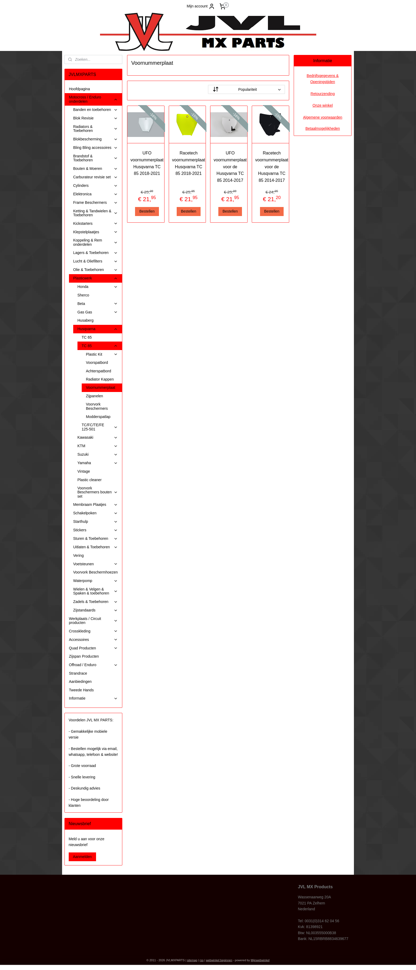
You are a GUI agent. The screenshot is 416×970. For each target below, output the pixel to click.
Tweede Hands (81, 690)
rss (202, 960)
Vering (78, 555)
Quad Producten (93, 648)
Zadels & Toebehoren (95, 602)
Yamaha (97, 463)
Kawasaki (97, 437)
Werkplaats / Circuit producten (93, 621)
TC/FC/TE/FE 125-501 (100, 427)
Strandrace (78, 673)
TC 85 (100, 346)
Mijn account (201, 6)
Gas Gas (97, 312)
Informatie (93, 698)
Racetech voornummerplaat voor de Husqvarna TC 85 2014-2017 (271, 166)
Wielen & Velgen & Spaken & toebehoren (95, 591)
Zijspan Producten (84, 656)
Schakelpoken (95, 513)
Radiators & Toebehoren (95, 128)
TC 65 (87, 337)
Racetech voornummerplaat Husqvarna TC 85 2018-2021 (188, 163)
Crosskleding (93, 631)
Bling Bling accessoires (95, 147)
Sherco (83, 295)
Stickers (95, 530)
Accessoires (93, 639)
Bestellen (147, 211)
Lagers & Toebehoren (95, 253)
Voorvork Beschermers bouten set (97, 492)
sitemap (192, 960)
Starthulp (95, 521)
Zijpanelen (94, 396)
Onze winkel (323, 105)
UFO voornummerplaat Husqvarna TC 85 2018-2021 (146, 163)
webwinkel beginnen (219, 960)
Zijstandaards (95, 610)
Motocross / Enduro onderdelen (93, 99)
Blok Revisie (95, 118)
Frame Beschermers (95, 202)
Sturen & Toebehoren (95, 538)
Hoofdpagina (79, 89)
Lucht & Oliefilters (95, 261)
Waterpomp (95, 581)
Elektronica (95, 194)
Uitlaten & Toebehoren (95, 547)
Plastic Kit (102, 354)
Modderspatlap (98, 417)
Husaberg (85, 320)
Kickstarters (95, 223)
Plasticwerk (95, 278)
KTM (97, 446)
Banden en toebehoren (95, 109)
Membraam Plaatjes (95, 504)
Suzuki (97, 454)
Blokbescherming (95, 139)
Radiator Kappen (100, 379)
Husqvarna (97, 329)
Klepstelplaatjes (95, 232)
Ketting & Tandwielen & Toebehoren (95, 213)
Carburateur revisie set (95, 177)
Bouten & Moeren (95, 168)
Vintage (83, 471)
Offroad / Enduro (93, 665)
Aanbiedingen (80, 681)
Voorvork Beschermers (97, 406)
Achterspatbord (98, 371)
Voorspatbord (97, 362)
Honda (97, 286)
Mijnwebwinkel (260, 960)
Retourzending (323, 94)
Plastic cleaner (89, 480)
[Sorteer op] (246, 89)
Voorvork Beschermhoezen (95, 572)
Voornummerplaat (100, 387)
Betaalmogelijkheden (322, 128)
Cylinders (95, 185)
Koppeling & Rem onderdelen (95, 242)
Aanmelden (82, 857)
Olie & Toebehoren (95, 270)
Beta (97, 303)
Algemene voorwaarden (322, 117)
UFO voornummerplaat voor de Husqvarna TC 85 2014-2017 (230, 166)
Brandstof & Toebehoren (95, 158)
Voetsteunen (95, 564)
